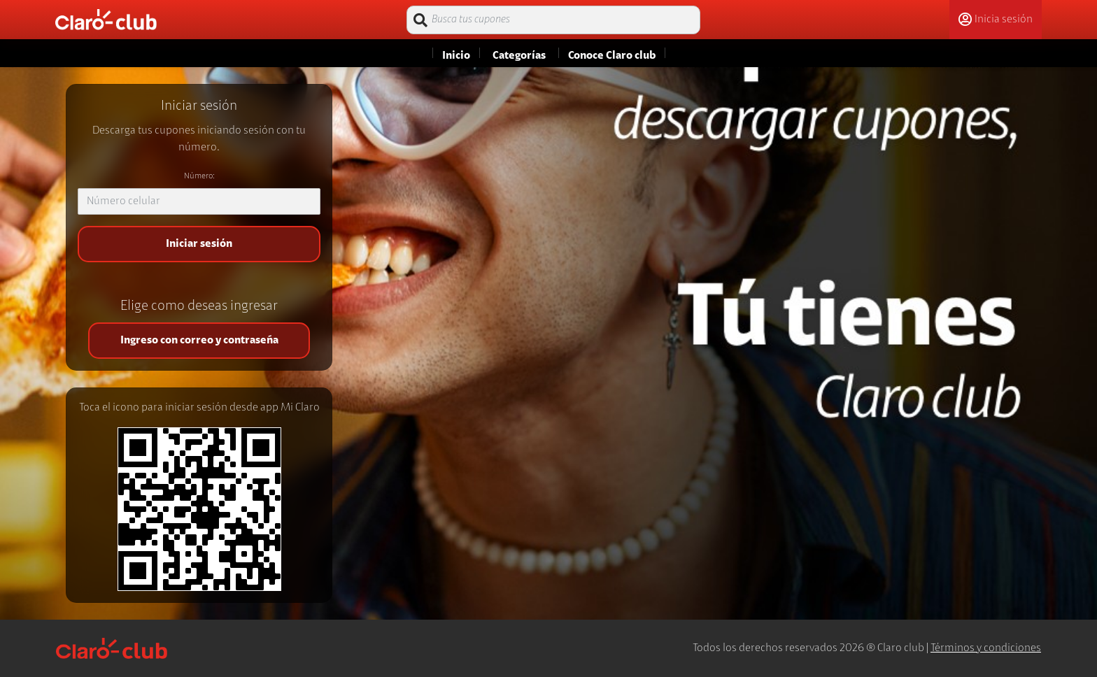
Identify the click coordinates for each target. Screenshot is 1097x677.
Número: (199, 176)
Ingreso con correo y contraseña (199, 340)
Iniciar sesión (199, 244)
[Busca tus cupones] (553, 20)
